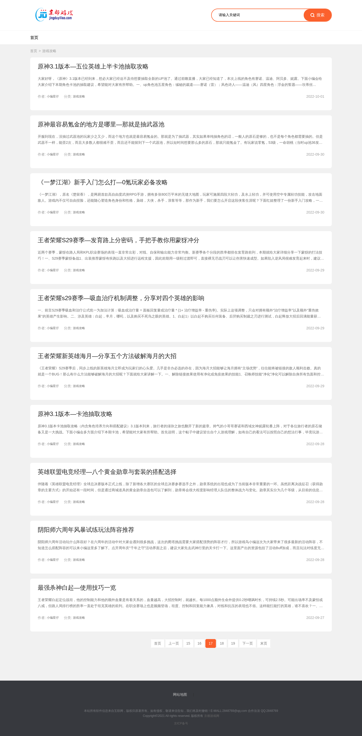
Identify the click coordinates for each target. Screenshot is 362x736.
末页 (263, 643)
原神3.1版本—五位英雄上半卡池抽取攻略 (93, 66)
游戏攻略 (49, 51)
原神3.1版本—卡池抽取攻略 (75, 413)
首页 (34, 38)
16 (200, 643)
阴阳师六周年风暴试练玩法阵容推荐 (86, 529)
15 (188, 643)
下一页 (247, 643)
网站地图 (180, 694)
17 (211, 643)
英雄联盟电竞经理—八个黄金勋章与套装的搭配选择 (107, 471)
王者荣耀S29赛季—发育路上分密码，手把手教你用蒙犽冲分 (118, 240)
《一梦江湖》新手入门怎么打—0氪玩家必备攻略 (103, 182)
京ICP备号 (181, 723)
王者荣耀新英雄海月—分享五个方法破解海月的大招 (107, 356)
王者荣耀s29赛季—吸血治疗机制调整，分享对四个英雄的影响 (121, 298)
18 (222, 643)
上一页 (173, 643)
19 (233, 643)
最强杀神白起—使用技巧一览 (77, 587)
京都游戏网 (211, 716)
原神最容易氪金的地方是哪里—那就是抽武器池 (101, 124)
